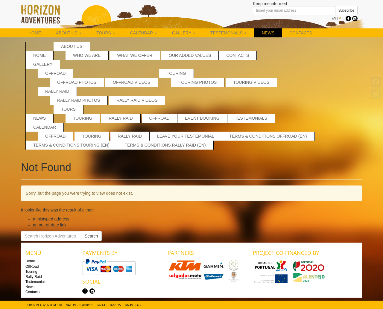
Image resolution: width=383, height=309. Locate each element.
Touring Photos (198, 82)
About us (68, 33)
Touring (176, 73)
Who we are (87, 55)
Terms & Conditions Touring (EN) (71, 145)
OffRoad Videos (131, 82)
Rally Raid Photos (78, 100)
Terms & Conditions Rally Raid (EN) (165, 145)
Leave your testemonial (185, 136)
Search (91, 236)
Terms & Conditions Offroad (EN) (268, 136)
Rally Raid (57, 91)
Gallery (183, 33)
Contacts (300, 33)
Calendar (143, 33)
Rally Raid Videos (136, 100)
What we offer (134, 55)
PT (341, 18)
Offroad (55, 136)
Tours (105, 33)
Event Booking (202, 118)
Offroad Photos (76, 82)
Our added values (190, 55)
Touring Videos (251, 82)
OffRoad (55, 73)
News (268, 33)
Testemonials (228, 33)
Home (34, 33)
